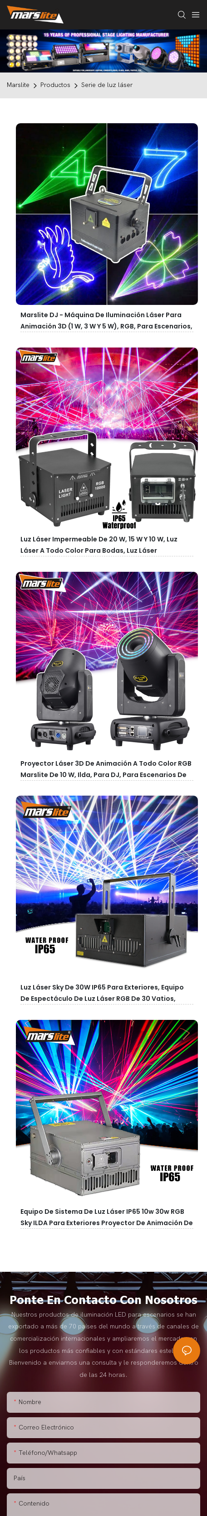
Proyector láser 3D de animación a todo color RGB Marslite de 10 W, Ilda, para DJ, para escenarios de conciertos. (106, 775)
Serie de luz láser (107, 85)
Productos (55, 85)
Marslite (18, 85)
